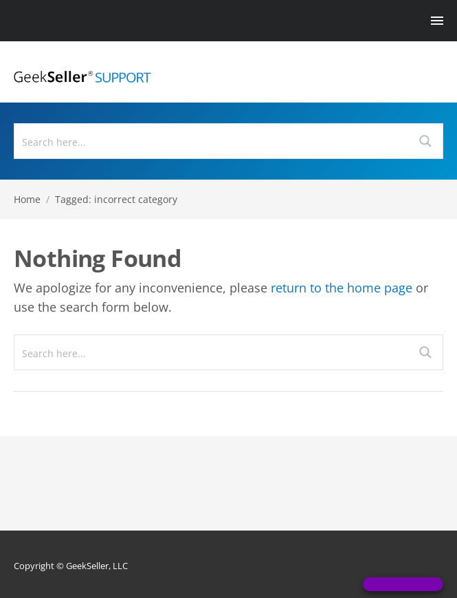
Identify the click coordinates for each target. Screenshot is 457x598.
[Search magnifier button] (425, 141)
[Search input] (212, 141)
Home (27, 199)
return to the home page (341, 287)
